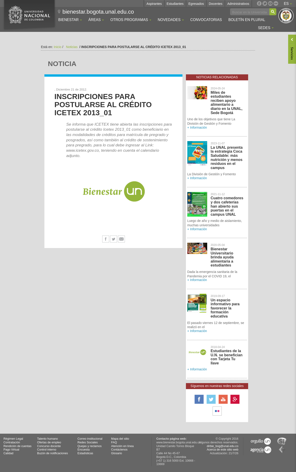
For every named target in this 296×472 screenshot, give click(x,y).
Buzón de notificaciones (52, 453)
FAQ (114, 442)
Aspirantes (154, 4)
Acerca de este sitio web (222, 449)
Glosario (116, 453)
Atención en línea (122, 446)
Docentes (215, 4)
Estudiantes (175, 4)
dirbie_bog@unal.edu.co (222, 446)
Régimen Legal (13, 438)
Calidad (8, 453)
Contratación (11, 442)
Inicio (58, 47)
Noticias (72, 47)
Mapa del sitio (120, 438)
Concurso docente (49, 446)
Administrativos (238, 4)
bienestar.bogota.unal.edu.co (98, 12)
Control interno (46, 449)
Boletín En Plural (246, 20)
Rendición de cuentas (17, 446)
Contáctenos (119, 449)
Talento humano (47, 438)
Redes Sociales (87, 442)
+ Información (197, 127)
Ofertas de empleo (49, 442)
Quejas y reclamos (89, 446)
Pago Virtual (11, 449)
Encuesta (83, 449)
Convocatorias (206, 20)
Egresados (196, 4)
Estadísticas (85, 453)
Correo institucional (89, 438)
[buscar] (249, 12)
